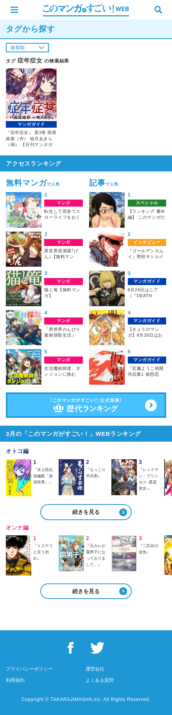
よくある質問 (100, 680)
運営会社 (95, 669)
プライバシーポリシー (29, 669)
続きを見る (86, 512)
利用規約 (15, 680)
